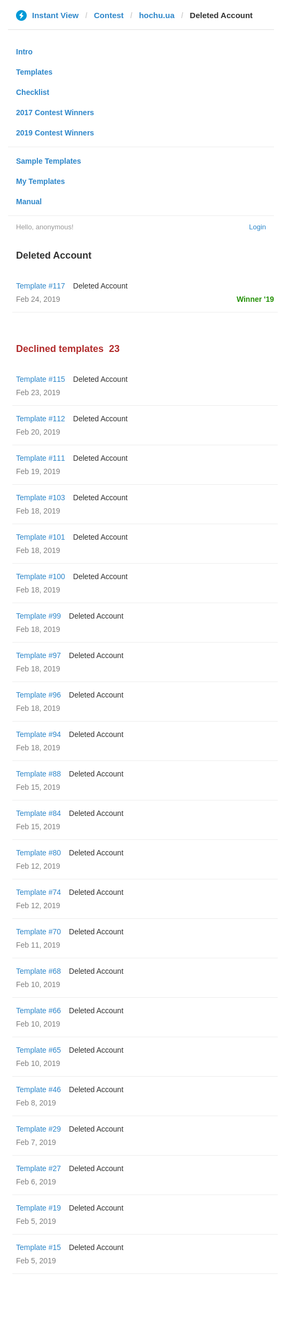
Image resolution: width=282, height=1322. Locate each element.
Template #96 (38, 695)
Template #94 (38, 734)
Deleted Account (100, 286)
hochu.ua (157, 15)
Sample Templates (48, 161)
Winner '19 (255, 299)
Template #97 (38, 655)
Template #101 (40, 537)
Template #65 (38, 1050)
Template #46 (38, 1089)
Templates (34, 72)
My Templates (40, 181)
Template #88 (38, 774)
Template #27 (38, 1168)
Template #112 (40, 418)
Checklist (32, 92)
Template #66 (38, 1010)
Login (257, 227)
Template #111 (40, 458)
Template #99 (38, 616)
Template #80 (38, 852)
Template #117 (40, 286)
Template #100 (40, 576)
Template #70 (38, 931)
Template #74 (38, 892)
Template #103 (40, 497)
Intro (24, 51)
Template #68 (38, 971)
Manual (29, 201)
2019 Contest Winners (55, 133)
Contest (109, 15)
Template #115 (40, 379)
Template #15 (38, 1247)
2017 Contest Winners (55, 112)
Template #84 (38, 813)
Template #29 (38, 1129)
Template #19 (38, 1208)
